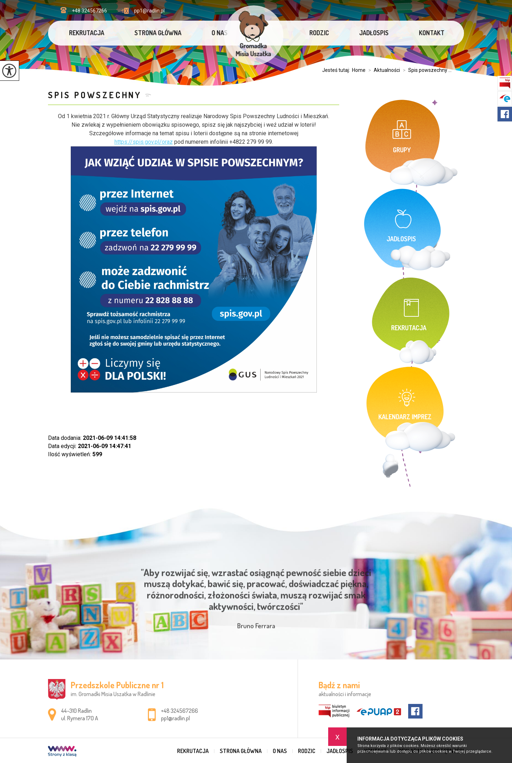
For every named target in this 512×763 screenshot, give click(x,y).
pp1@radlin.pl (143, 11)
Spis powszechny (95, 94)
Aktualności (383, 70)
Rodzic (319, 33)
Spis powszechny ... (426, 70)
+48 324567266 (83, 10)
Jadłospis (374, 33)
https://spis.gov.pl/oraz (143, 141)
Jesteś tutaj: (337, 70)
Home (359, 70)
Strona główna (157, 33)
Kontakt (431, 33)
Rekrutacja (86, 33)
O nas (220, 33)
